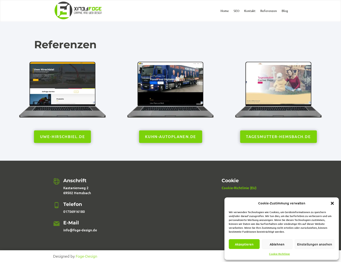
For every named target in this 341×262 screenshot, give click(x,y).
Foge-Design (86, 256)
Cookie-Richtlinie (279, 254)
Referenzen (268, 11)
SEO (236, 11)
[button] (332, 203)
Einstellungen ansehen (314, 244)
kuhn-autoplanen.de (170, 136)
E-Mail (71, 223)
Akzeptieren (244, 244)
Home (225, 11)
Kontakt (250, 11)
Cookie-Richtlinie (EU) (239, 187)
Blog (285, 11)
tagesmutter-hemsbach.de (278, 136)
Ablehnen (277, 244)
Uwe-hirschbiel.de (62, 136)
